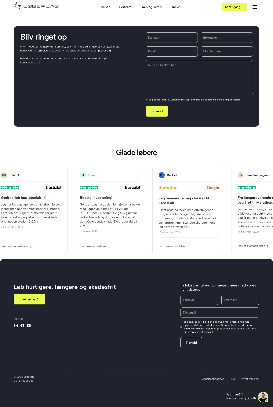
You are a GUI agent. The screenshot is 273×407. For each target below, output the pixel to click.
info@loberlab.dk (30, 62)
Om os (175, 7)
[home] (36, 7)
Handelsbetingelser (212, 379)
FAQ (232, 379)
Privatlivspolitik (250, 379)
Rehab (106, 7)
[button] (254, 7)
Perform (125, 7)
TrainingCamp (151, 7)
